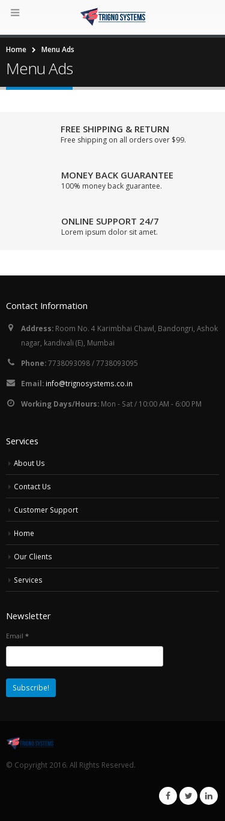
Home (24, 533)
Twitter (188, 796)
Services (28, 579)
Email (17, 635)
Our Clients (33, 556)
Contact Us (32, 486)
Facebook (168, 796)
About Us (29, 463)
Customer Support (46, 509)
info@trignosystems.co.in (89, 383)
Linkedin (209, 796)
